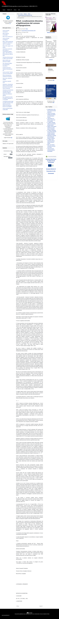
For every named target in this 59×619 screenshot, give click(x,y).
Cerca (15, 9)
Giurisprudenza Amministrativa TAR (28, 30)
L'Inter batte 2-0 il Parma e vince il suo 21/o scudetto (51, 120)
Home (4, 9)
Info (19, 9)
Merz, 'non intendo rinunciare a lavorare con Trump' (51, 146)
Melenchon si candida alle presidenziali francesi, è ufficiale (51, 137)
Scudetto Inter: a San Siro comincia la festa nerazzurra (51, 110)
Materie (9, 9)
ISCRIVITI (51, 59)
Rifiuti (27, 28)
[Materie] (11, 10)
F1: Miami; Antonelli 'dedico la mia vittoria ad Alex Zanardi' (51, 124)
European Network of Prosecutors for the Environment (51, 171)
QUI (10, 23)
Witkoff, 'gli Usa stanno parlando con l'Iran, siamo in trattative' (51, 128)
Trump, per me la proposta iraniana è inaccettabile (51, 150)
